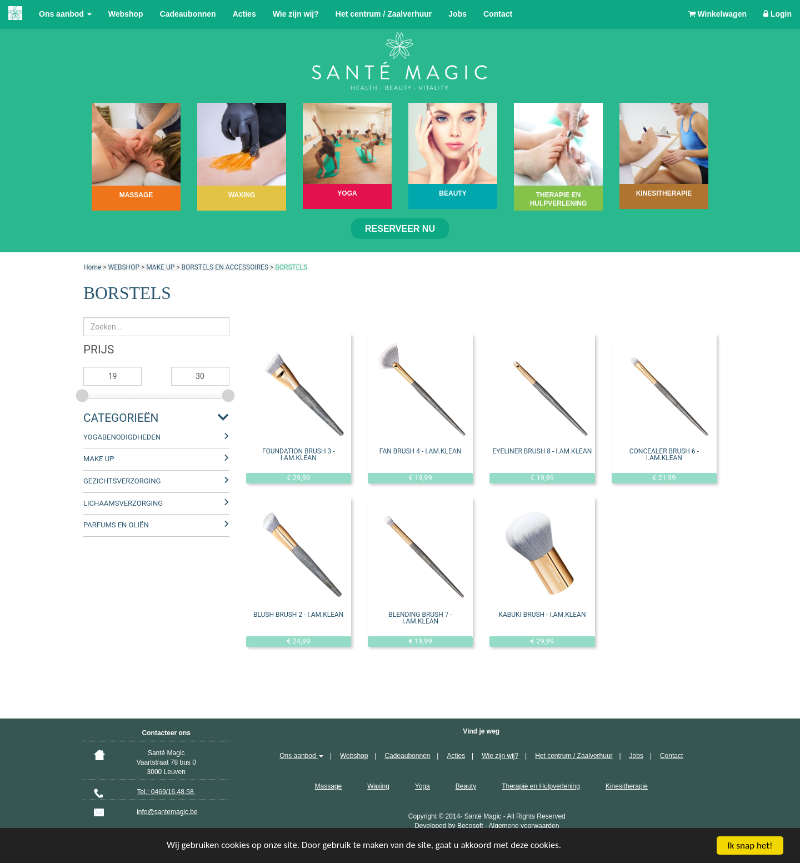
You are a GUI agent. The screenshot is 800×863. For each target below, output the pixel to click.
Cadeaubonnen (188, 13)
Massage (328, 786)
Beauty (466, 786)
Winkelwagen (717, 13)
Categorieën (120, 418)
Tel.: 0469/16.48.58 (166, 792)
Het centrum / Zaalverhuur (384, 13)
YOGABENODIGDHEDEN (122, 437)
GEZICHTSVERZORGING (122, 481)
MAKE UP (160, 267)
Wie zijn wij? (296, 13)
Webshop (125, 13)
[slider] (83, 394)
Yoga (422, 786)
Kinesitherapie (627, 786)
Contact (497, 13)
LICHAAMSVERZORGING (123, 503)
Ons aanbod (65, 13)
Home (92, 267)
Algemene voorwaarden (524, 826)
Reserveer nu (400, 228)
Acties (244, 13)
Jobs (457, 13)
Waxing (378, 786)
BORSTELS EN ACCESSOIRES (225, 267)
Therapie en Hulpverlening (541, 786)
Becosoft (470, 826)
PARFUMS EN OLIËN (116, 525)
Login (777, 13)
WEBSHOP (123, 267)
